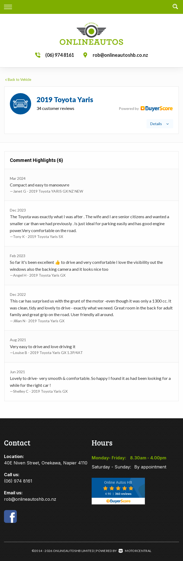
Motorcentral (135, 551)
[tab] (91, 110)
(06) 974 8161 (59, 55)
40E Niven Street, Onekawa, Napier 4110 (45, 462)
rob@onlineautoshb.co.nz (120, 55)
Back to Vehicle (17, 79)
